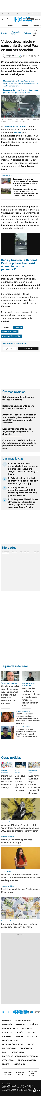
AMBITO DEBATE (32, 1073)
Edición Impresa (10, 1040)
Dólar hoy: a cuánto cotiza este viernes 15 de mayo (18, 398)
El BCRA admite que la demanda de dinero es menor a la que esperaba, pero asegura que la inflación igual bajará (23, 469)
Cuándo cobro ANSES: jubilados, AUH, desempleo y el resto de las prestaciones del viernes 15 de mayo (19, 444)
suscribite (30, 19)
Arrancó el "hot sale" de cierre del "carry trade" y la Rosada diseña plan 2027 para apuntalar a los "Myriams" (19, 418)
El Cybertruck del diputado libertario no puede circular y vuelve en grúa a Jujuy (23, 481)
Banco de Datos (9, 1028)
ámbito (4, 33)
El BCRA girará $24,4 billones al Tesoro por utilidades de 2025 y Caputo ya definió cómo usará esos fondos (23, 503)
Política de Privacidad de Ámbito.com (20, 1056)
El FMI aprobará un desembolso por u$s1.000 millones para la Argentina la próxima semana (22, 491)
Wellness (32, 1032)
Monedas (5, 552)
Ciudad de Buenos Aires (11, 336)
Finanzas (20, 1024)
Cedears (36, 552)
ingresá (37, 19)
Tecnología (26, 1048)
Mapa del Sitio (17, 1052)
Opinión (19, 1032)
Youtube (26, 1012)
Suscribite (28, 348)
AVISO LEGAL (8, 1060)
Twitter (3, 1012)
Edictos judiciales (27, 1060)
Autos (31, 1044)
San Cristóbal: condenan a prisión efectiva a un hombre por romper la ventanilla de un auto (31, 697)
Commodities (25, 552)
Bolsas (14, 552)
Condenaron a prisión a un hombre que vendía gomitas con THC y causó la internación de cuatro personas (26, 182)
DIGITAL (8, 1073)
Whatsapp (32, 1012)
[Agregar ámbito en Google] (12, 56)
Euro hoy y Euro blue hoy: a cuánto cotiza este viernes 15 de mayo (34, 784)
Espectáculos (9, 1048)
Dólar (10, 25)
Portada (6, 1020)
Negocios (6, 1032)
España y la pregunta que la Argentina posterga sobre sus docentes (17, 431)
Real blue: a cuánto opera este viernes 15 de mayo (16, 841)
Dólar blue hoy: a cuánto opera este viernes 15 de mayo (18, 407)
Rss (4, 1052)
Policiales (27, 33)
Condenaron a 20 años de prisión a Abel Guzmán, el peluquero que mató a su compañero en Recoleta (10, 695)
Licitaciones (19, 1064)
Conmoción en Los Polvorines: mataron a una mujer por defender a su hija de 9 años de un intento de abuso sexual (25, 192)
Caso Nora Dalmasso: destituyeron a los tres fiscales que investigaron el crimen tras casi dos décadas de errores (28, 718)
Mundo (19, 1036)
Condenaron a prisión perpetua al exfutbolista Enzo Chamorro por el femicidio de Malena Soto (26, 732)
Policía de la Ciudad (9, 332)
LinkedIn (20, 1012)
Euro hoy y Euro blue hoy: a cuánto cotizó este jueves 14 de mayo (19, 925)
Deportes (32, 1036)
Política (34, 1024)
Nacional (6, 1036)
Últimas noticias (23, 1020)
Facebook (8, 1012)
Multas (5, 1064)
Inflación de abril (33, 14)
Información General (15, 33)
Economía (23, 25)
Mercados (27, 1028)
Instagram (14, 1012)
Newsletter (34, 1012)
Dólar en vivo (20, 14)
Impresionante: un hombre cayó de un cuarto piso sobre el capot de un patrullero (21, 91)
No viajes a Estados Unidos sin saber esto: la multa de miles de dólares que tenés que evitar (20, 877)
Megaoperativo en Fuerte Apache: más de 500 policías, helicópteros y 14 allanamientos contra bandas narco (20, 83)
